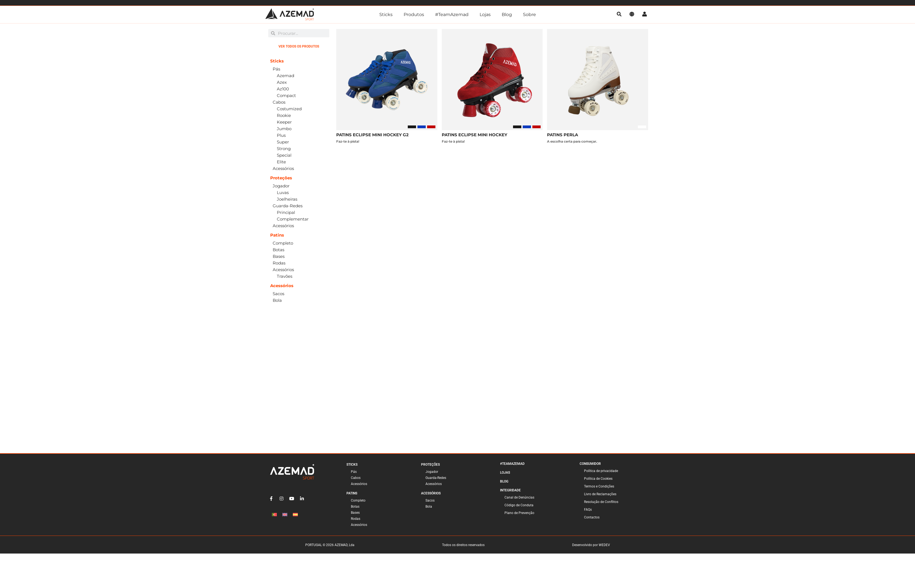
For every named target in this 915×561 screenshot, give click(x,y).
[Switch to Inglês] (285, 514)
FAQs (588, 510)
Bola (428, 506)
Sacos (430, 500)
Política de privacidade (601, 471)
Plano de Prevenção (519, 513)
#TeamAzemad (452, 14)
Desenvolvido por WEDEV (591, 545)
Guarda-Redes (435, 478)
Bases (355, 513)
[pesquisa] (619, 15)
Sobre (529, 14)
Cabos (356, 478)
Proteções (430, 464)
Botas (355, 506)
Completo (358, 500)
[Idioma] (631, 15)
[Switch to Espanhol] (295, 514)
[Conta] (644, 15)
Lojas (485, 14)
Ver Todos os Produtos (298, 46)
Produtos (414, 14)
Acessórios (359, 484)
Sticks (386, 14)
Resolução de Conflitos (601, 502)
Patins (351, 493)
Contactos (592, 517)
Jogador (431, 472)
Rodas (355, 519)
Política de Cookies (598, 479)
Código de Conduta (518, 505)
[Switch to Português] (274, 514)
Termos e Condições (599, 486)
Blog (507, 14)
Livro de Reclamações (600, 494)
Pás (354, 472)
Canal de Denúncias (519, 497)
